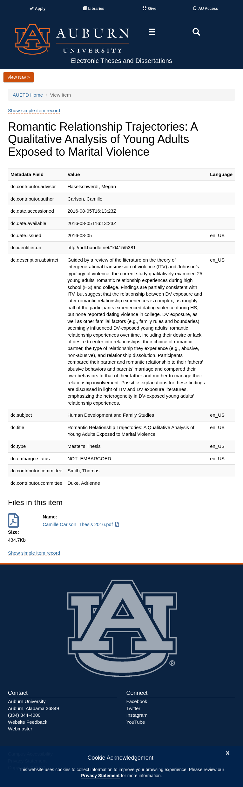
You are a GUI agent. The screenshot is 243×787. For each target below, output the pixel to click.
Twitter (133, 708)
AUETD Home (28, 95)
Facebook (136, 701)
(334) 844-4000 (24, 715)
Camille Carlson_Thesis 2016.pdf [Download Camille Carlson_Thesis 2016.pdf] (81, 524)
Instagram (137, 715)
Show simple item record (34, 110)
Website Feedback (27, 722)
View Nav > (18, 77)
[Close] (228, 752)
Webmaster (20, 728)
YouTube (135, 722)
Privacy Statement (100, 775)
